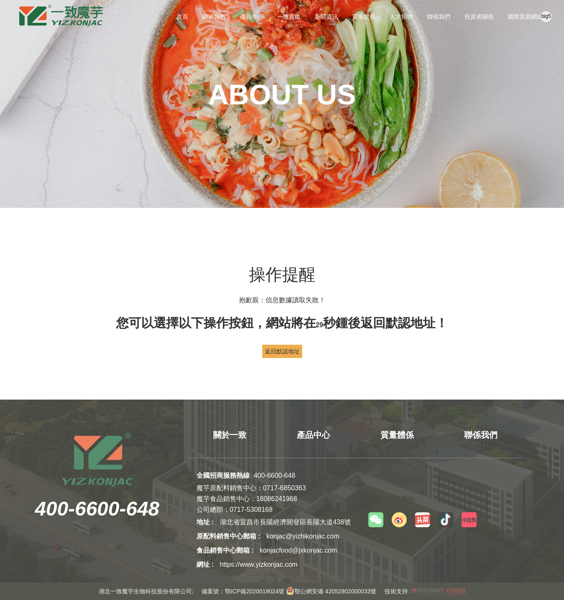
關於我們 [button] (214, 16)
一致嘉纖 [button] (289, 16)
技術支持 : (425, 591)
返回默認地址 (282, 351)
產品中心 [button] (251, 16)
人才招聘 (401, 16)
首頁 (182, 16)
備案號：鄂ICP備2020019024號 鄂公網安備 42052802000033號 (288, 591)
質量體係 (363, 16)
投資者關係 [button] (479, 16)
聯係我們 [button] (438, 16)
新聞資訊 (326, 16)
